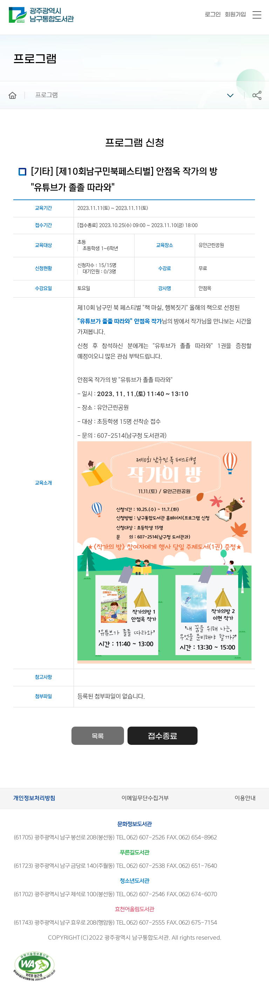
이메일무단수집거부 (145, 798)
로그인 (213, 14)
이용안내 (245, 798)
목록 (98, 736)
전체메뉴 (257, 15)
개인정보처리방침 (34, 798)
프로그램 (46, 95)
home (7, 84)
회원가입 (235, 14)
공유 (256, 95)
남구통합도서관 (18, 10)
